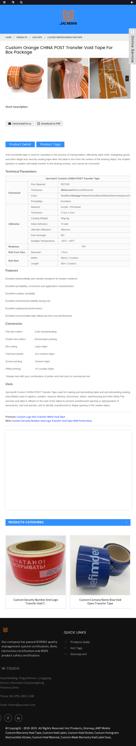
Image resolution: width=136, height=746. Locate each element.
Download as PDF (50, 123)
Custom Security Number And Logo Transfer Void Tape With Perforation (52, 420)
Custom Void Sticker (80, 732)
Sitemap (88, 728)
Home (8, 37)
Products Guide (69, 642)
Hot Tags (66, 648)
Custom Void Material (45, 737)
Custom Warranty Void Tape (23, 732)
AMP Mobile (102, 728)
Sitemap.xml (68, 654)
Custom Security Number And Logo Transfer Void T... (35, 601)
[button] (127, 78)
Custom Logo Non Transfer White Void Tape (41, 416)
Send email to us (22, 123)
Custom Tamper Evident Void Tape (64, 37)
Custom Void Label (54, 732)
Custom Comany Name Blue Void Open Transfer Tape (100, 601)
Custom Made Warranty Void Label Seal (86, 737)
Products (21, 37)
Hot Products (73, 728)
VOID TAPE (37, 37)
